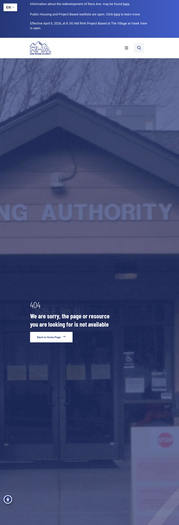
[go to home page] (51, 337)
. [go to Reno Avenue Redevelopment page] (126, 4)
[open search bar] (139, 48)
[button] (94, 48)
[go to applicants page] (117, 14)
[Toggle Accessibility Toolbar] (8, 499)
